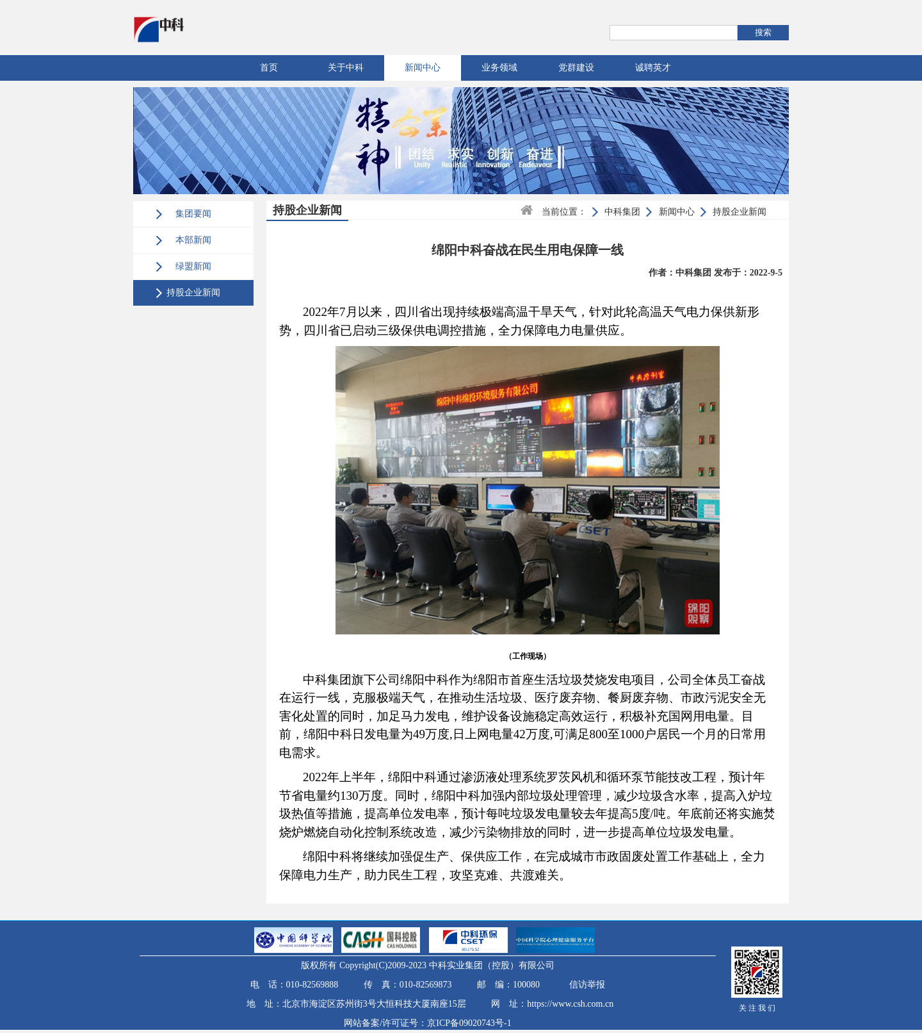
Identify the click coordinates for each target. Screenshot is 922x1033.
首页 (269, 67)
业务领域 (499, 67)
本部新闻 (193, 240)
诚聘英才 (653, 67)
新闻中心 (423, 67)
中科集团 (622, 212)
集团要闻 (193, 214)
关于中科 (346, 67)
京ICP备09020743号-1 (469, 1023)
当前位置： (564, 212)
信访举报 (587, 984)
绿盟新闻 (193, 266)
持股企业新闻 (193, 292)
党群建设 (576, 67)
